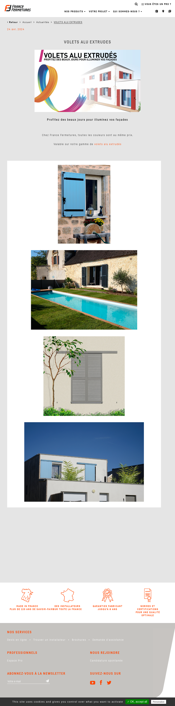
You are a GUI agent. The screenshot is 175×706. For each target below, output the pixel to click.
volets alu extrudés (108, 144)
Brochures (79, 640)
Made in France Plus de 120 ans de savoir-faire (27, 600)
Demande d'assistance (108, 640)
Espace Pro (15, 660)
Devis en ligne (17, 640)
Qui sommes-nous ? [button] (127, 11)
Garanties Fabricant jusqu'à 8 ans (108, 600)
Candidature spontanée (106, 660)
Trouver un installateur (49, 640)
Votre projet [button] (99, 11)
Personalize (158, 702)
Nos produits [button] (74, 11)
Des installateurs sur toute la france (67, 600)
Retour (13, 22)
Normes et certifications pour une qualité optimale (148, 603)
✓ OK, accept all (137, 701)
